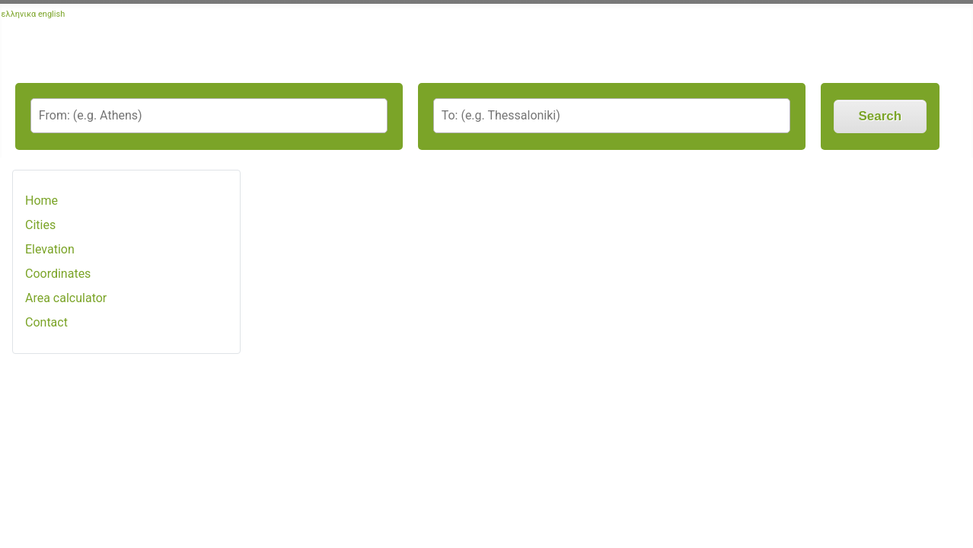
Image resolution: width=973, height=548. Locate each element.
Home (41, 200)
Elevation (50, 249)
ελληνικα (19, 14)
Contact (46, 322)
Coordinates (58, 273)
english (51, 14)
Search (880, 116)
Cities (40, 225)
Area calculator (66, 298)
